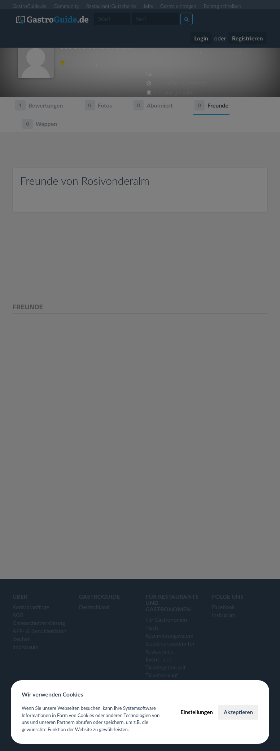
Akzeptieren (238, 712)
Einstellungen (196, 712)
